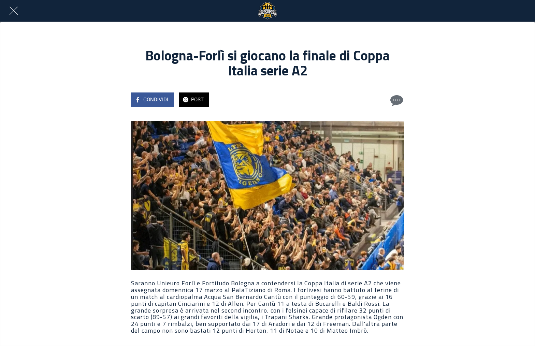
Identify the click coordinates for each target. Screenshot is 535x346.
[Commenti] (396, 100)
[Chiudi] (14, 11)
